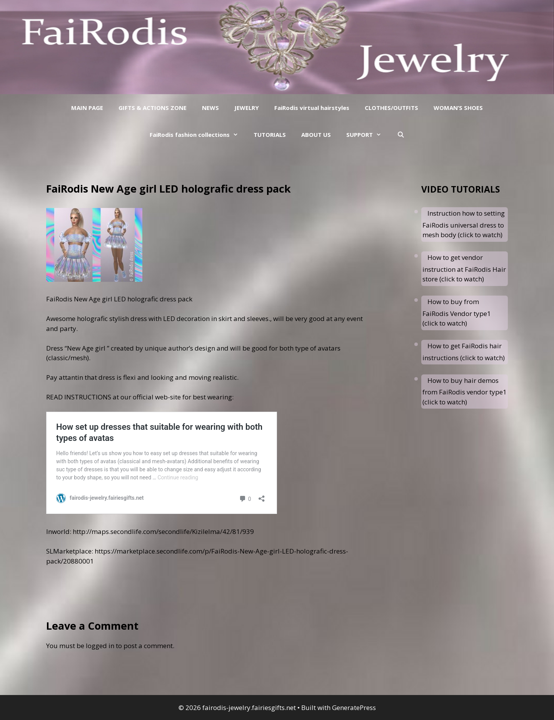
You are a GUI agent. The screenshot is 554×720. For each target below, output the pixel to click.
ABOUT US (316, 134)
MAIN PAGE (87, 107)
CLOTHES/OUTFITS (391, 107)
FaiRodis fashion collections (198, 134)
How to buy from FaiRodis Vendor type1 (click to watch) (456, 312)
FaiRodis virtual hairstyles (311, 107)
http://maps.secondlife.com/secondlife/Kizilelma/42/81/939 (163, 531)
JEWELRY (246, 107)
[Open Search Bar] (400, 134)
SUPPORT (367, 134)
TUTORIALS (270, 134)
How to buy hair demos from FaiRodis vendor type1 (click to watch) (464, 391)
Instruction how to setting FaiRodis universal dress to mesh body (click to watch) (463, 224)
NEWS (210, 107)
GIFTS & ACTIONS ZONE (152, 107)
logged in (100, 645)
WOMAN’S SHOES (458, 107)
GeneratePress (354, 707)
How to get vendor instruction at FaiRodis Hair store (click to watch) (464, 268)
